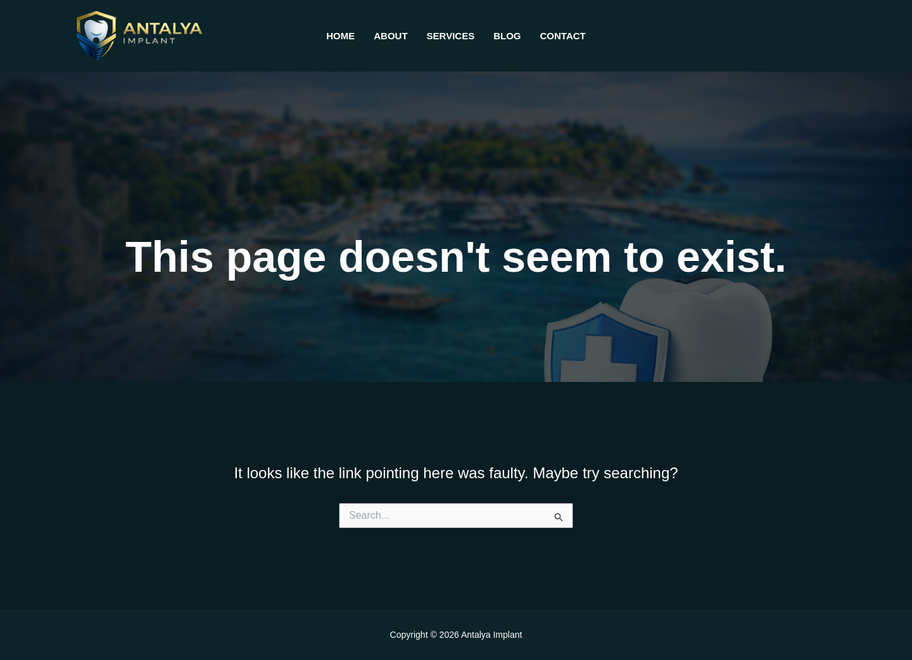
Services (451, 35)
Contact (563, 35)
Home (340, 35)
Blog (507, 35)
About (390, 35)
